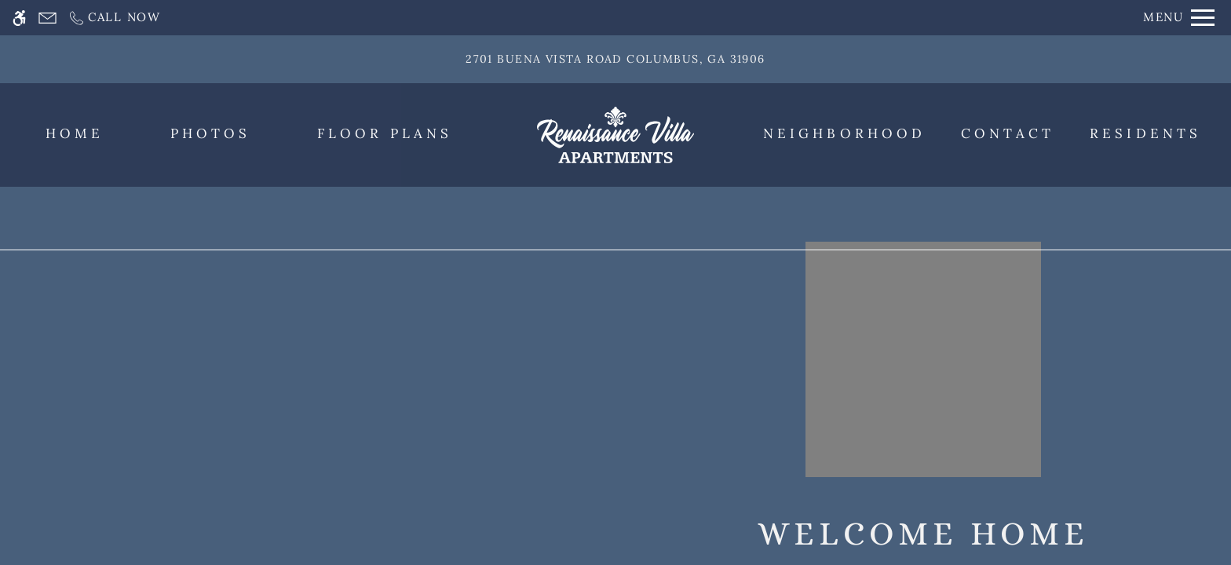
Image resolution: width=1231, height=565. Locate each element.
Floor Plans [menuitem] (384, 133)
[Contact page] (47, 17)
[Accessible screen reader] (19, 17)
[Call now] (114, 17)
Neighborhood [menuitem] (844, 133)
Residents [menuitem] (1145, 133)
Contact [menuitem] (1008, 133)
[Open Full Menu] (1179, 17)
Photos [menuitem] (210, 133)
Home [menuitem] (75, 133)
